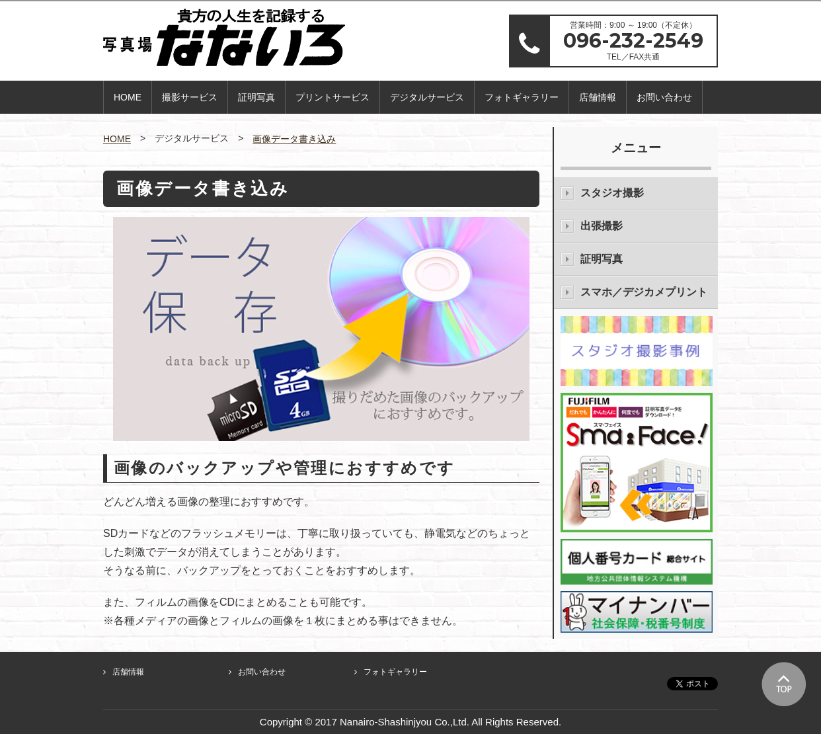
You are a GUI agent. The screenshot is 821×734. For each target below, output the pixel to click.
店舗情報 (597, 97)
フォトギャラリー (522, 97)
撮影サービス (189, 97)
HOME (127, 97)
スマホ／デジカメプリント (643, 292)
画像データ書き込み (294, 139)
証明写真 (256, 97)
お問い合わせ (664, 97)
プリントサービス (332, 97)
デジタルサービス (427, 97)
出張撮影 (601, 225)
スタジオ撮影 (612, 192)
